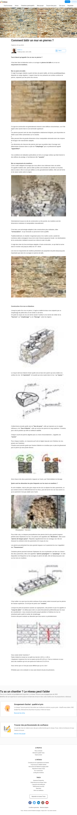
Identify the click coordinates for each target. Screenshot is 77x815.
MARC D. (19, 50)
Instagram (42, 802)
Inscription (67, 1)
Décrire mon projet (19, 733)
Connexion (74, 1)
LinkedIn (38, 802)
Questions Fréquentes (38, 780)
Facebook (30, 802)
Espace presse (38, 754)
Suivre (60, 50)
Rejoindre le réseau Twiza (38, 768)
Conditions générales (34, 807)
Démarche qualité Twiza (38, 752)
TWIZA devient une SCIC (38, 786)
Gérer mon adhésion (38, 790)
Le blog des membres (38, 772)
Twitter (34, 802)
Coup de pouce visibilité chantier (38, 764)
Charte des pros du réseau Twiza (38, 782)
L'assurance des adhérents (38, 784)
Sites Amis (38, 788)
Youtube (47, 802)
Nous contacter (38, 750)
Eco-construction (38, 770)
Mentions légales (44, 807)
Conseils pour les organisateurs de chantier (38, 762)
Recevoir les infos (19, 713)
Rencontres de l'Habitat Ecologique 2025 (38, 766)
